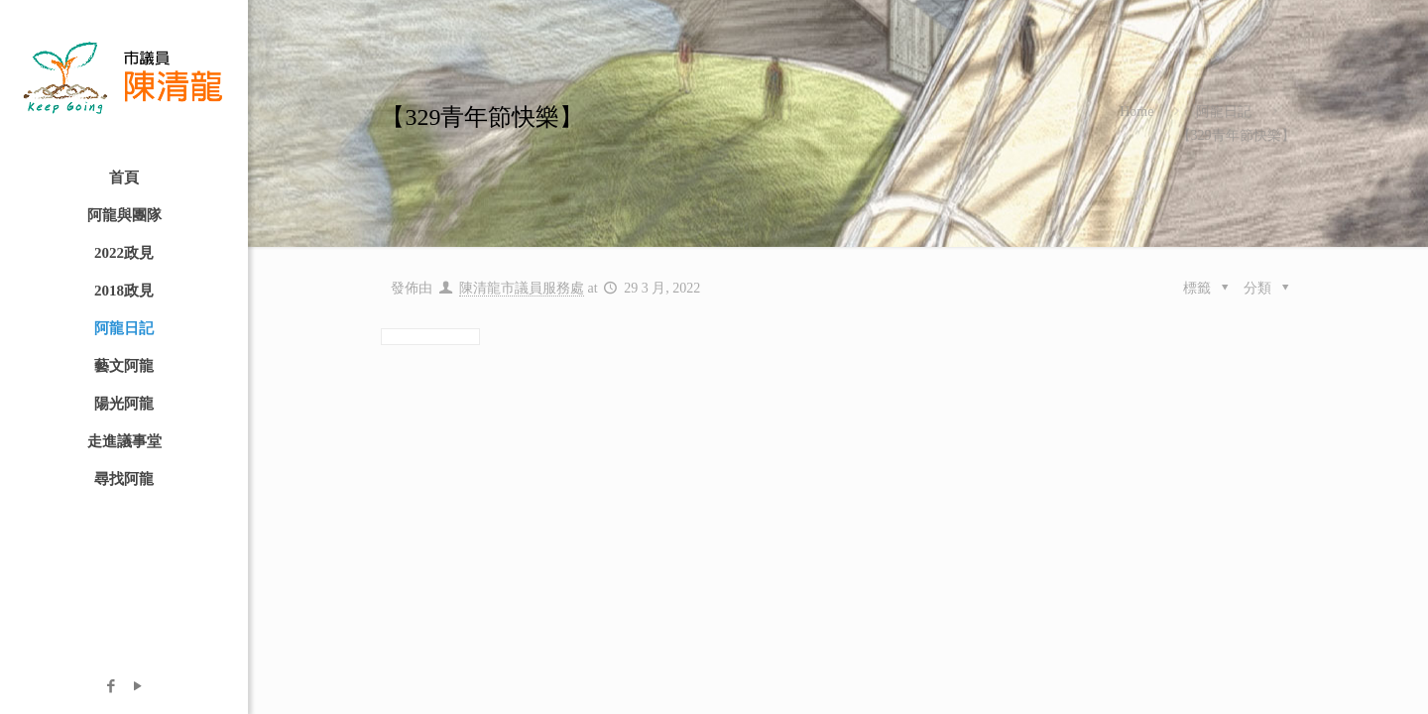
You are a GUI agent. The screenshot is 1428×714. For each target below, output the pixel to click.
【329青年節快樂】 (1236, 135)
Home (1136, 111)
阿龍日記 (1223, 111)
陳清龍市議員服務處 (521, 288)
